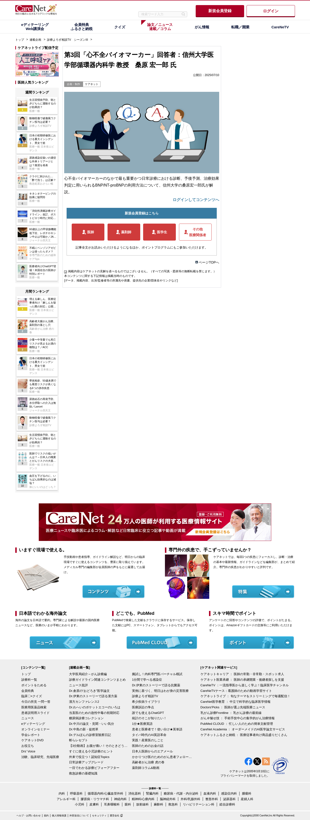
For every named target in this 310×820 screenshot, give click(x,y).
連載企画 (35, 39)
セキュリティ (99, 815)
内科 (62, 793)
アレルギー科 (66, 799)
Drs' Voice (28, 751)
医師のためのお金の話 (147, 746)
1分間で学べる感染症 (147, 679)
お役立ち (27, 746)
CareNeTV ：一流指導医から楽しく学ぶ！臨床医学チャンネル (245, 685)
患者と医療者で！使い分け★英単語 (157, 729)
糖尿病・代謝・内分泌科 (181, 793)
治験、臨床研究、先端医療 (40, 757)
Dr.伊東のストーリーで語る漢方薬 (93, 696)
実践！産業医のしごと (147, 740)
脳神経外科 (168, 799)
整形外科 (211, 799)
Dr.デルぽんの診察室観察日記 (90, 735)
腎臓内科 (152, 793)
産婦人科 (247, 799)
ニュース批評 (78, 685)
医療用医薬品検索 (33, 707)
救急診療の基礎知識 (83, 773)
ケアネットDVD (32, 740)
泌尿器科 (229, 799)
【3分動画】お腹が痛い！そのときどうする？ (99, 746)
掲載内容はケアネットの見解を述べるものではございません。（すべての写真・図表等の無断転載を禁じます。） (142, 271)
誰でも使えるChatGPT (148, 713)
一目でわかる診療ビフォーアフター (94, 768)
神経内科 (120, 799)
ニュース (27, 718)
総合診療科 (227, 804)
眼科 (128, 804)
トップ (19, 39)
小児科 (79, 804)
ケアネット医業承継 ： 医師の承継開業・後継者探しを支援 (242, 679)
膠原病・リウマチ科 (95, 799)
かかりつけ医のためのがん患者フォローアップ (162, 757)
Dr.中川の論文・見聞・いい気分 (91, 724)
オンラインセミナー (35, 729)
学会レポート (30, 735)
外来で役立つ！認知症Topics (89, 757)
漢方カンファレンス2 (84, 701)
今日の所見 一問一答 (36, 701)
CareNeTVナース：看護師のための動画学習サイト (236, 691)
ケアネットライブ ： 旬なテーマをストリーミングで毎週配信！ (245, 696)
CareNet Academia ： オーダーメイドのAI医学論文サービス (243, 729)
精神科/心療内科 (143, 799)
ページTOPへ (209, 262)
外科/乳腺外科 (191, 799)
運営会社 (114, 815)
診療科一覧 (29, 679)
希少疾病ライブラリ (146, 701)
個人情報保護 (59, 815)
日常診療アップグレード (86, 762)
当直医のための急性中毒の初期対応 (94, 713)
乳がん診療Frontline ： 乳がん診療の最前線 (231, 713)
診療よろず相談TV (145, 696)
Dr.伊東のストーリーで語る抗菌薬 (156, 685)
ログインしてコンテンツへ (196, 200)
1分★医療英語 (142, 724)
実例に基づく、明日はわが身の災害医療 (160, 691)
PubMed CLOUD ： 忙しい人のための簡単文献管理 (237, 724)
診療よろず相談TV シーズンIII (67, 39)
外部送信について (79, 815)
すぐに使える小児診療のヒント (91, 751)
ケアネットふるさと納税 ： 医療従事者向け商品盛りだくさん (244, 735)
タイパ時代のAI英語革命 (149, 735)
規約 (46, 815)
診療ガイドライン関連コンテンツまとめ (97, 679)
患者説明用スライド (35, 713)
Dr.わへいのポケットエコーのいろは (94, 707)
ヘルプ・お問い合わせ (28, 815)
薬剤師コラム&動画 (145, 768)
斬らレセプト (78, 740)
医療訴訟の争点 (143, 707)
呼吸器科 (76, 793)
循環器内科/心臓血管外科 (105, 793)
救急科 (173, 804)
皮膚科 (94, 804)
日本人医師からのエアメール (152, 751)
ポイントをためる (33, 685)
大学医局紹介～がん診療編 (88, 674)
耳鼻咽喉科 (112, 804)
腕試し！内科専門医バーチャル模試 (157, 674)
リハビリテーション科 (198, 804)
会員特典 (27, 691)
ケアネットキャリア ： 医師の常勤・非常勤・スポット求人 (242, 674)
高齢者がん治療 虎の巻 (148, 762)
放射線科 (142, 804)
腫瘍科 (246, 793)
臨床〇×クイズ (31, 696)
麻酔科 (158, 804)
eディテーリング (33, 724)
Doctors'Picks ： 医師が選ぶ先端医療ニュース (233, 707)
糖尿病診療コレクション (86, 718)
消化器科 (134, 793)
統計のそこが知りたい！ (149, 718)
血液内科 (209, 793)
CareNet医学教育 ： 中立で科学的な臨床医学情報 (236, 701)
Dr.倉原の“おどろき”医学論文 (89, 691)
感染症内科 (229, 793)
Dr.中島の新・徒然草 (83, 729)
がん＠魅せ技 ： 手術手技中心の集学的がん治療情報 (238, 718)
